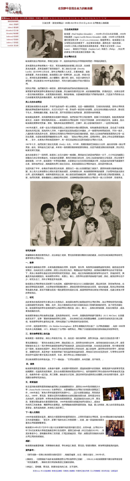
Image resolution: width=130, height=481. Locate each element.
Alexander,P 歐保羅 (12, 33)
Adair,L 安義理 (13, 24)
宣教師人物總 (68, 471)
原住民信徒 (105, 471)
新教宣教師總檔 (13, 21)
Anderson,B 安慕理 (12, 36)
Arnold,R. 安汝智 (12, 45)
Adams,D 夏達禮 (13, 27)
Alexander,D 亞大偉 (12, 30)
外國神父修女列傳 (82, 471)
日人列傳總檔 (95, 471)
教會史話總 (56, 471)
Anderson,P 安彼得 (12, 39)
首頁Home (36, 471)
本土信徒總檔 (46, 471)
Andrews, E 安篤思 (12, 42)
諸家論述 (114, 471)
